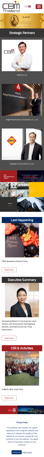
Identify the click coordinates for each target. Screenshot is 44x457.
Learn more (27, 452)
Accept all (16, 452)
